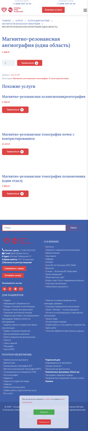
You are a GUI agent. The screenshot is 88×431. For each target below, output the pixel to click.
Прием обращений (53, 274)
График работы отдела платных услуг (20, 390)
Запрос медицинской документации (19, 337)
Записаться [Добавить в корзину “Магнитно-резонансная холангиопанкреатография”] (13, 109)
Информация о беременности (17, 303)
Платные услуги (53, 9)
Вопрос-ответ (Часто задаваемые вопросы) (64, 280)
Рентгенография (11, 375)
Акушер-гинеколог (54, 366)
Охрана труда (51, 319)
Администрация (52, 253)
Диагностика (9, 363)
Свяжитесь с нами (14, 268)
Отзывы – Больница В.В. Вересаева (61, 271)
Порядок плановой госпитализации (19, 306)
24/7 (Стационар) (17, 259)
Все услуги (8, 393)
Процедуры (9, 346)
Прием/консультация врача (16, 360)
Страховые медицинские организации (62, 306)
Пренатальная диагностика (58, 369)
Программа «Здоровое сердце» (59, 375)
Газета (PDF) (9, 349)
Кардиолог (8, 378)
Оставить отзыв (13, 275)
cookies (47, 399)
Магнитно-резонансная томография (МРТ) (22, 369)
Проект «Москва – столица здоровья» (62, 310)
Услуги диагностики (59, 78)
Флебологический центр (14, 387)
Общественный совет (54, 277)
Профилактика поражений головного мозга (65, 378)
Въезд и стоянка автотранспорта (18, 310)
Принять (44, 412)
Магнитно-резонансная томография (30, 78)
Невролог (8, 384)
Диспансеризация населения (16, 334)
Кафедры (49, 259)
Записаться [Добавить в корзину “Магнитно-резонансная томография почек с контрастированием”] (13, 151)
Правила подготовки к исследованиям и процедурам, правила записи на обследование (20, 319)
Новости (7, 340)
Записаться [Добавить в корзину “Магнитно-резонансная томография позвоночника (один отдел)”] (13, 193)
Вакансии (49, 268)
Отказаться (44, 422)
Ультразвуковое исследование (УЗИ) (20, 372)
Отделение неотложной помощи (18, 313)
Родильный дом (53, 360)
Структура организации (55, 283)
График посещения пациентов (17, 331)
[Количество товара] (8, 63)
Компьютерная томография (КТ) (18, 366)
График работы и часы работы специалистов (65, 325)
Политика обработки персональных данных (65, 331)
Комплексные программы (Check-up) (62, 372)
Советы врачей (10, 343)
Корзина (49, 381)
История (49, 262)
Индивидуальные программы (59, 363)
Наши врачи (50, 256)
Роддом (7, 300)
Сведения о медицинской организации (62, 250)
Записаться (27, 62)
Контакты (49, 247)
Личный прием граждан (56, 322)
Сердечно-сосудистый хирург (16, 381)
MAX (21, 289)
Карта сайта (51, 328)
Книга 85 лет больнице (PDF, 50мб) (60, 265)
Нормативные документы (56, 287)
